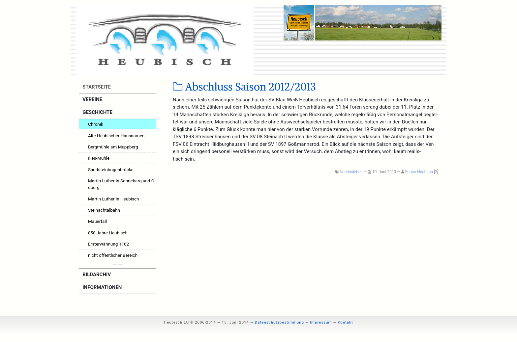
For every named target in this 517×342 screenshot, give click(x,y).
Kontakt (345, 322)
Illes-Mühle (98, 158)
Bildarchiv (96, 274)
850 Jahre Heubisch (108, 232)
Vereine (91, 99)
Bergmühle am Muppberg (113, 146)
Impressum (321, 322)
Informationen (101, 287)
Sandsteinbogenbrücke (111, 169)
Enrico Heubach (419, 172)
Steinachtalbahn (104, 210)
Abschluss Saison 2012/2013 (244, 86)
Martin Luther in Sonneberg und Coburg (121, 184)
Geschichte (96, 112)
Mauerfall (97, 221)
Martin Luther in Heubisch (113, 198)
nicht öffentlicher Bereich (112, 255)
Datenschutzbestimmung (279, 322)
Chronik (95, 124)
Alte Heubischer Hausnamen (116, 135)
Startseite (96, 87)
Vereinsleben (351, 172)
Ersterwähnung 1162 (108, 244)
